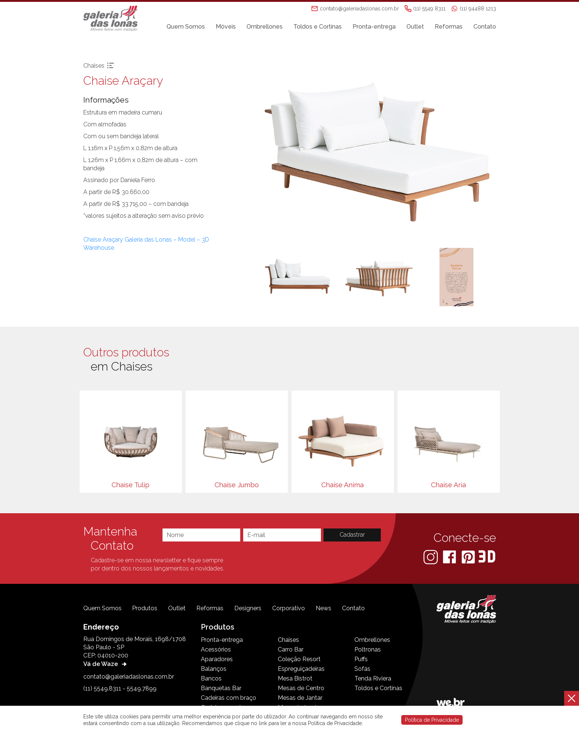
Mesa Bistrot (295, 678)
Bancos (211, 678)
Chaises (288, 639)
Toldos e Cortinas (317, 26)
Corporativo (288, 608)
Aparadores (217, 659)
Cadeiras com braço (228, 697)
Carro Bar (290, 649)
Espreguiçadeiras (301, 668)
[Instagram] (431, 556)
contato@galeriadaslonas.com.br (128, 676)
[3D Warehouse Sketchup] (487, 556)
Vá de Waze (106, 663)
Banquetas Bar (221, 688)
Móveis (226, 26)
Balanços (213, 668)
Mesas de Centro (301, 688)
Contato (484, 26)
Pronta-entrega (374, 26)
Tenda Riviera (372, 678)
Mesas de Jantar (300, 697)
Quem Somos (186, 26)
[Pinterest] (469, 556)
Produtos (144, 608)
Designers (247, 608)
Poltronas (367, 649)
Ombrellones (265, 26)
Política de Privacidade (432, 720)
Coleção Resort (299, 659)
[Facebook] (450, 556)
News (323, 608)
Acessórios (216, 649)
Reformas (449, 26)
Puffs (361, 659)
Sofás (362, 668)
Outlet (415, 26)
